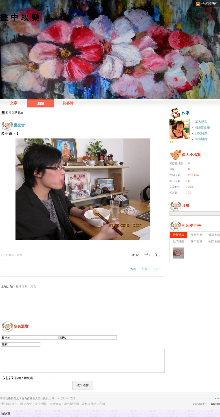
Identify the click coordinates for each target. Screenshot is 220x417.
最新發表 (179, 234)
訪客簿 (68, 103)
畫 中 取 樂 (20, 17)
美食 (33, 286)
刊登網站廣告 (9, 404)
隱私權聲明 (89, 404)
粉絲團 (5, 413)
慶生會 (19, 125)
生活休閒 (21, 286)
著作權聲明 (71, 404)
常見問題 (41, 404)
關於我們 (26, 404)
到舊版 (50, 19)
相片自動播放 (14, 112)
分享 (145, 269)
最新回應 (196, 234)
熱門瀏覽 (179, 241)
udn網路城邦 (209, 3)
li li (171, 141)
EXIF (157, 269)
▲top (217, 398)
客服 (102, 404)
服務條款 (55, 404)
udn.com (215, 403)
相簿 (40, 103)
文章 (13, 103)
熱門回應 (196, 241)
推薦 (133, 269)
